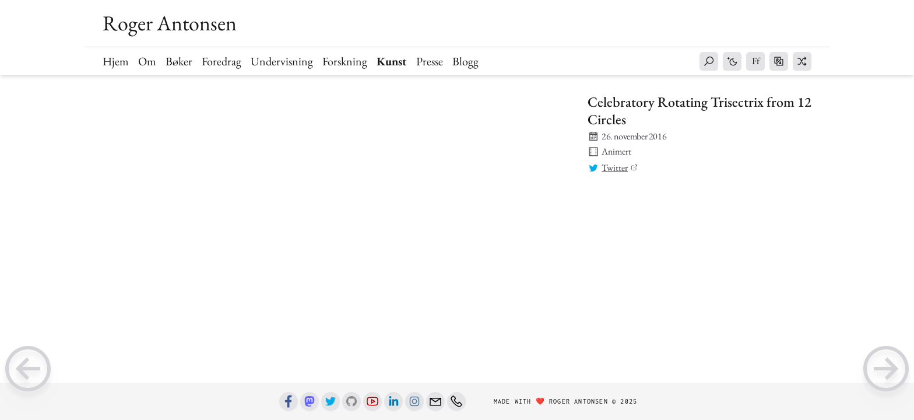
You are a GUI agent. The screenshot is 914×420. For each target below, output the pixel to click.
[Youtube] (372, 401)
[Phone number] (456, 401)
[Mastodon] (309, 401)
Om (147, 61)
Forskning (344, 61)
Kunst (392, 61)
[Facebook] (288, 401)
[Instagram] (414, 401)
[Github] (351, 401)
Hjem (116, 61)
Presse (429, 61)
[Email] (435, 401)
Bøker (179, 61)
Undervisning (282, 61)
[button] (708, 61)
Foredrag (221, 61)
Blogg (465, 61)
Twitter (615, 168)
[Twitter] (330, 401)
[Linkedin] (393, 401)
